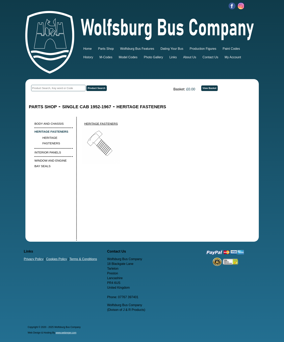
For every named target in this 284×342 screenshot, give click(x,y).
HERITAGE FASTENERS (141, 106)
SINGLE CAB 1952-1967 (86, 106)
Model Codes (128, 57)
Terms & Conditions (83, 259)
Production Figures (203, 48)
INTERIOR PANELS (48, 152)
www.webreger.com (66, 332)
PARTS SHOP (43, 106)
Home (87, 48)
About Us (189, 57)
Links (173, 57)
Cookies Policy (56, 259)
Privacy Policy (34, 259)
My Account (233, 57)
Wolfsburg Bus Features (137, 48)
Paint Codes (231, 48)
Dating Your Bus (172, 48)
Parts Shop (106, 48)
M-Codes (105, 57)
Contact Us (210, 57)
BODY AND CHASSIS (49, 123)
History (88, 57)
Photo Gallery (153, 57)
